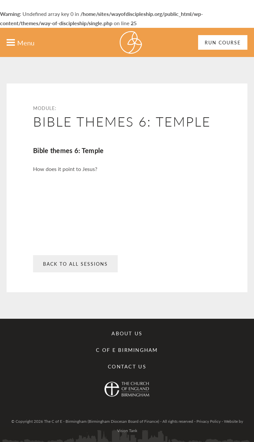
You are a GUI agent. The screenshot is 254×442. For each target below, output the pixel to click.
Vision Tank (127, 430)
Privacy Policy (208, 421)
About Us (126, 333)
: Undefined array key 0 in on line (127, 226)
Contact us (127, 366)
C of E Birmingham (127, 349)
